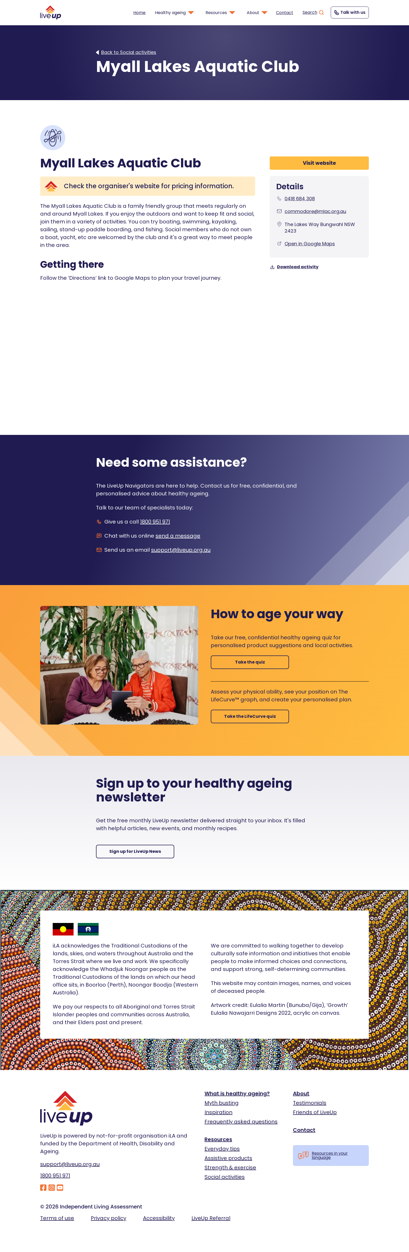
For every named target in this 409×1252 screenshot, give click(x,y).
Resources (218, 1139)
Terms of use (57, 1218)
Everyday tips (222, 1148)
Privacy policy (108, 1218)
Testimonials (309, 1102)
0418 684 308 (300, 198)
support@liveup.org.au (180, 550)
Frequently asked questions (241, 1121)
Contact (284, 13)
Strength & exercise (230, 1167)
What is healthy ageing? (237, 1093)
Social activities (224, 1177)
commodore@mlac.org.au (315, 211)
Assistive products (228, 1158)
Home (139, 13)
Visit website (319, 163)
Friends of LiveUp (315, 1112)
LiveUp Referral (210, 1218)
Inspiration (218, 1112)
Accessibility (159, 1218)
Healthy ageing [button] (175, 12)
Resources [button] (221, 12)
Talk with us (349, 12)
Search (313, 12)
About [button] (258, 12)
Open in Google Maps (310, 243)
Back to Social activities (128, 52)
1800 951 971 (155, 521)
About (301, 1093)
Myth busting (221, 1102)
